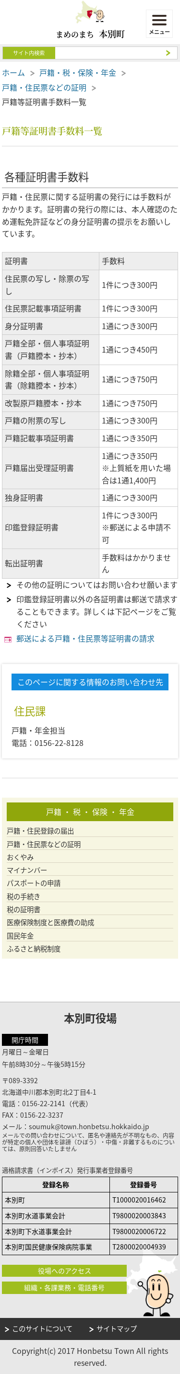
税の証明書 (23, 910)
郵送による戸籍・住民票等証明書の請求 (85, 638)
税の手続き (23, 897)
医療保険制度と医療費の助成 (50, 922)
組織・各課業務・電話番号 (64, 1287)
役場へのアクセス (64, 1270)
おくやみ (20, 857)
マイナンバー (27, 870)
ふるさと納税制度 (33, 949)
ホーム (13, 72)
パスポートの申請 (33, 883)
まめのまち (90, 33)
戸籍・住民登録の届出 (40, 831)
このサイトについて (42, 1328)
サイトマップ (116, 1328)
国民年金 (20, 936)
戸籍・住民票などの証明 (44, 87)
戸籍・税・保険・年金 (77, 72)
